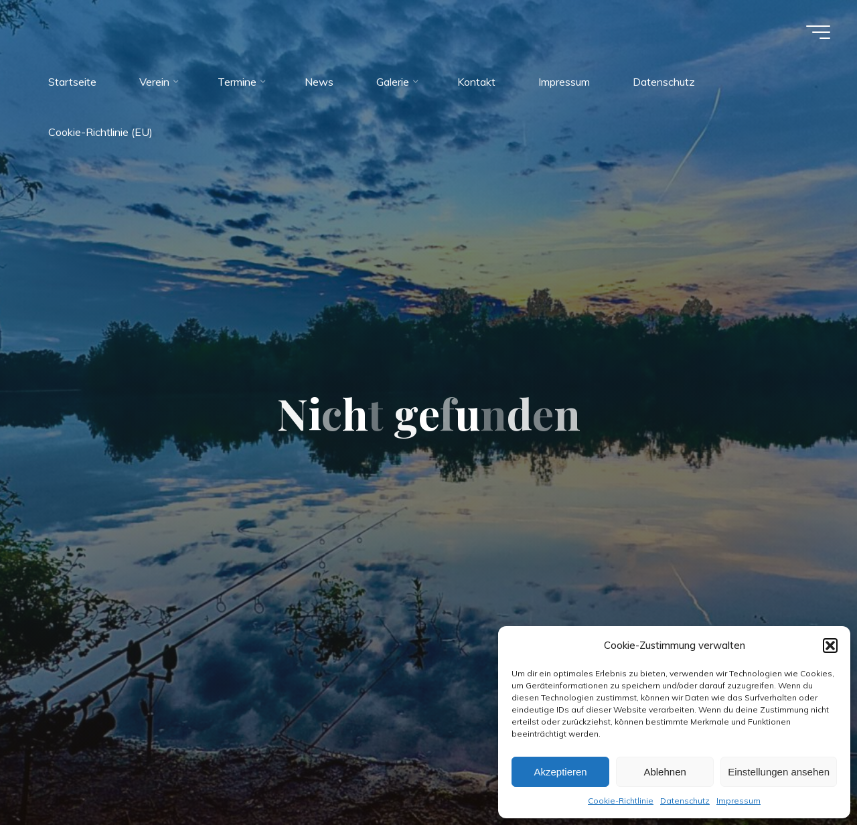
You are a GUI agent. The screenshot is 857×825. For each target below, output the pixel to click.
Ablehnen (664, 771)
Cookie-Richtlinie (620, 801)
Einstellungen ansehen (779, 771)
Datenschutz (685, 801)
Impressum (738, 801)
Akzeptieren (560, 771)
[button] (830, 645)
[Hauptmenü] (818, 32)
